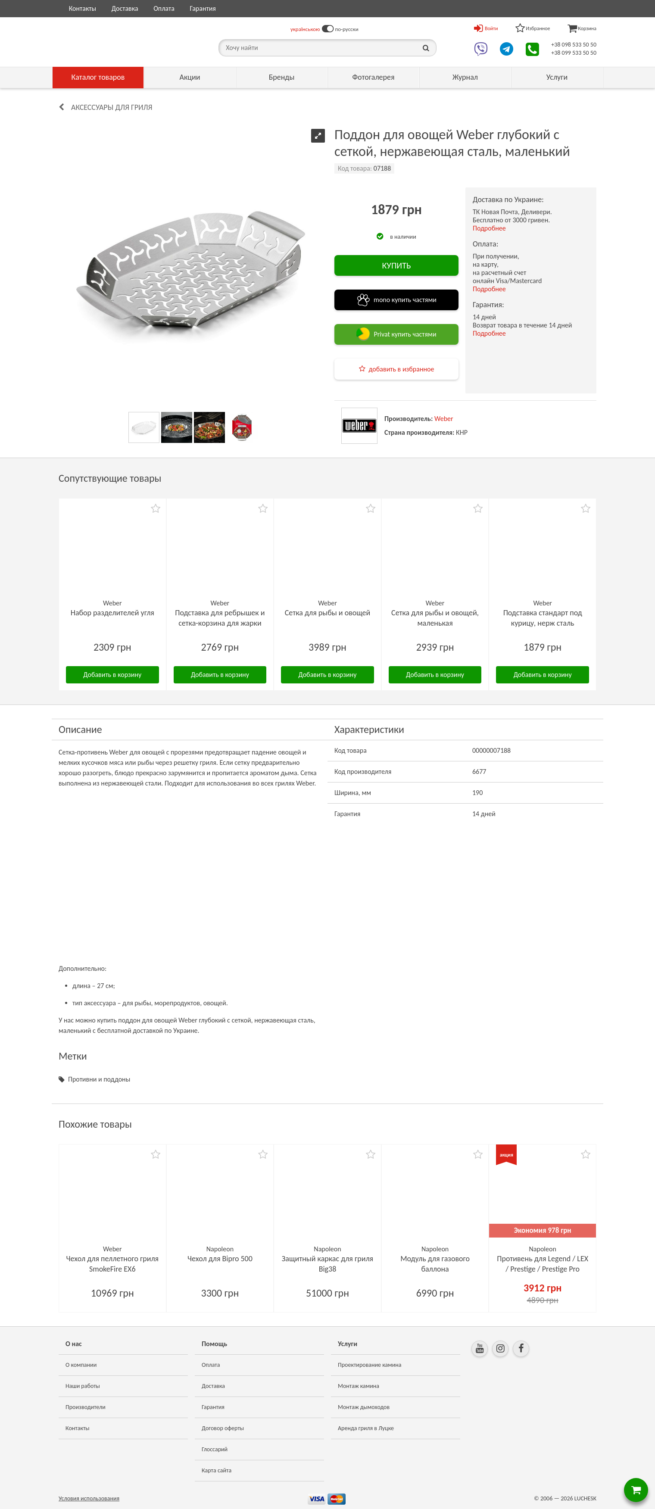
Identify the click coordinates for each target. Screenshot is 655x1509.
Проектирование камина (369, 1365)
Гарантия (202, 8)
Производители (86, 1407)
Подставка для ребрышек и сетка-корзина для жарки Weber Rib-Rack (220, 623)
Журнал (465, 77)
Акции (190, 77)
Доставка (125, 8)
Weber (443, 419)
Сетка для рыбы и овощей (328, 612)
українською (305, 29)
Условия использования (89, 1498)
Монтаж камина (358, 1386)
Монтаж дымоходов (364, 1407)
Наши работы (83, 1386)
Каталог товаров (98, 77)
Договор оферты (223, 1428)
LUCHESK (585, 1498)
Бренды (282, 77)
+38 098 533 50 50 (573, 44)
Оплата (164, 8)
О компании (81, 1365)
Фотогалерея (373, 77)
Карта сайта (216, 1470)
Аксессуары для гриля (112, 107)
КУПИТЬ (396, 265)
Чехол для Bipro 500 (220, 1258)
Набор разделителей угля (112, 612)
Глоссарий (215, 1449)
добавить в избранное (401, 369)
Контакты (83, 8)
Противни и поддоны (99, 1079)
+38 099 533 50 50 (573, 52)
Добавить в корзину (112, 674)
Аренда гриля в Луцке (366, 1428)
